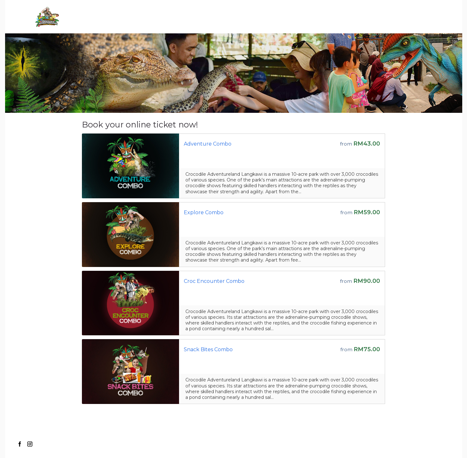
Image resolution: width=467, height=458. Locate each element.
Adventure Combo (207, 144)
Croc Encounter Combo (214, 281)
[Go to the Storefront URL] (130, 165)
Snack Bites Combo (208, 349)
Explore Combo (203, 212)
